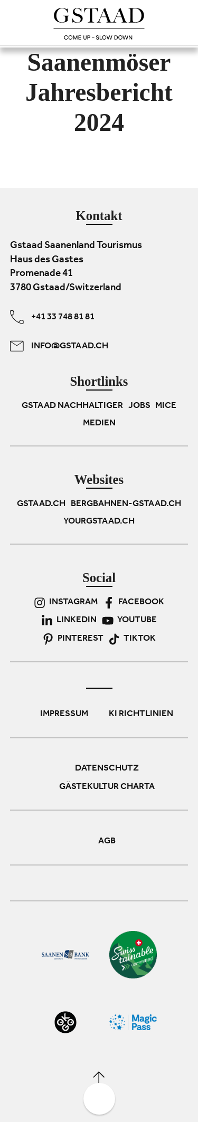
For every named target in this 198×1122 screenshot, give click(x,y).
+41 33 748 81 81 (52, 317)
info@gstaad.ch (59, 346)
